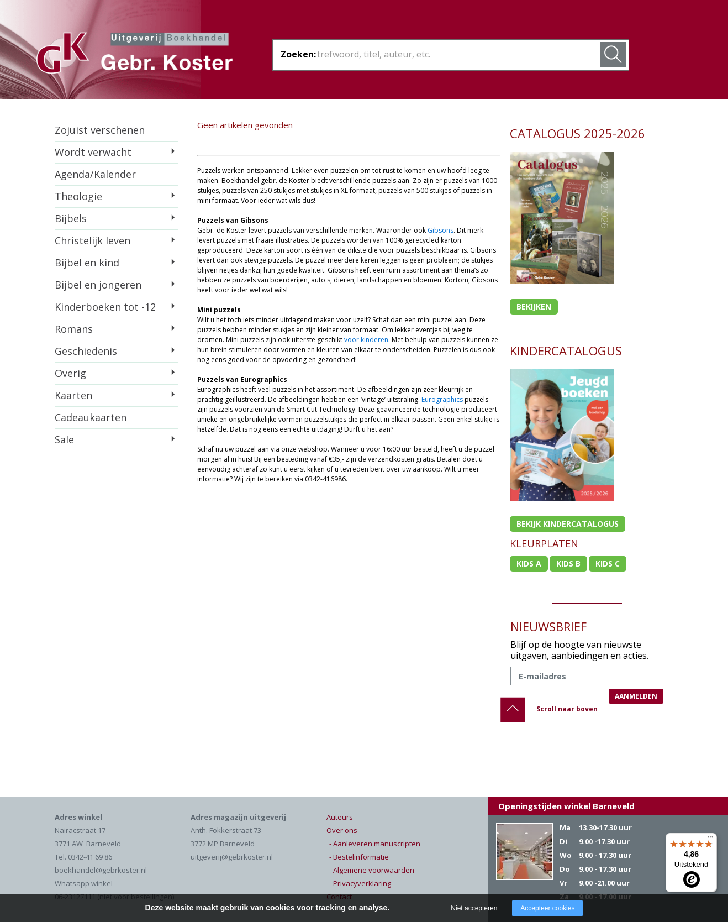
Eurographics (442, 399)
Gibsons (440, 230)
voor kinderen (366, 339)
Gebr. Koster (134, 54)
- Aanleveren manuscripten (374, 843)
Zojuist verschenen (100, 130)
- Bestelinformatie (359, 857)
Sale (64, 439)
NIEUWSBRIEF (548, 626)
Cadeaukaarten (90, 417)
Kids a (528, 563)
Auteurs (339, 817)
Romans (74, 329)
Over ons (341, 830)
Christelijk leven (92, 240)
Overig (70, 373)
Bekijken (533, 306)
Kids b (568, 563)
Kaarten (73, 395)
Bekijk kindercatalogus (567, 523)
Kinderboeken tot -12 (105, 306)
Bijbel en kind (87, 262)
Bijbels (71, 218)
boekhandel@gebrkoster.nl (101, 870)
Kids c (607, 563)
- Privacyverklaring (360, 883)
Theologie (78, 196)
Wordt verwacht (93, 152)
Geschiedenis (86, 351)
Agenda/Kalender (95, 174)
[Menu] (710, 839)
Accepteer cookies (547, 908)
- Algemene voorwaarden (371, 870)
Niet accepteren (474, 908)
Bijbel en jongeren (98, 284)
